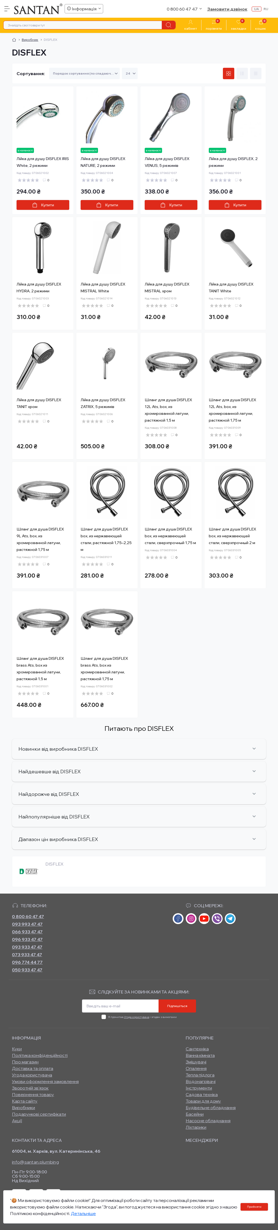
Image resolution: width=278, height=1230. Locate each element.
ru (266, 9)
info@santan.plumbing (35, 1162)
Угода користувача (136, 1017)
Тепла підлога (200, 1075)
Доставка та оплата (32, 1068)
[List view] (242, 73)
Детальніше (83, 1213)
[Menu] (7, 8)
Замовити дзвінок (227, 9)
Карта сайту (24, 1101)
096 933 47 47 (27, 939)
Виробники (23, 1107)
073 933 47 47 (27, 954)
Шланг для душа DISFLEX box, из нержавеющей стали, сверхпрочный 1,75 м (170, 536)
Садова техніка (202, 1094)
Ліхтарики (196, 1127)
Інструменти (199, 1088)
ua (256, 9)
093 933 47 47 (27, 947)
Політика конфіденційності (40, 1055)
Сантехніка (197, 1048)
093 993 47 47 (27, 924)
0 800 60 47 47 (28, 916)
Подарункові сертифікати (39, 1114)
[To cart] (43, 205)
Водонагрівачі (201, 1081)
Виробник (30, 40)
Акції (17, 1120)
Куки (17, 1048)
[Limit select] (130, 73)
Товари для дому (203, 1101)
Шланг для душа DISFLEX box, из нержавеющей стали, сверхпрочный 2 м (232, 536)
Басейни (195, 1114)
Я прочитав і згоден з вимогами (142, 1017)
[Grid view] (228, 73)
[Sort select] (84, 73)
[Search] (168, 25)
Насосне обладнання (208, 1120)
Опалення (196, 1068)
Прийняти (254, 1206)
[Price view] (255, 73)
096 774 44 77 (27, 962)
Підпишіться (177, 1006)
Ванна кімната (200, 1055)
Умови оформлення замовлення (45, 1081)
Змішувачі (196, 1062)
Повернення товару (33, 1094)
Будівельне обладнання (211, 1107)
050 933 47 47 (27, 970)
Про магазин (25, 1062)
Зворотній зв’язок (30, 1088)
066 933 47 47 (27, 931)
